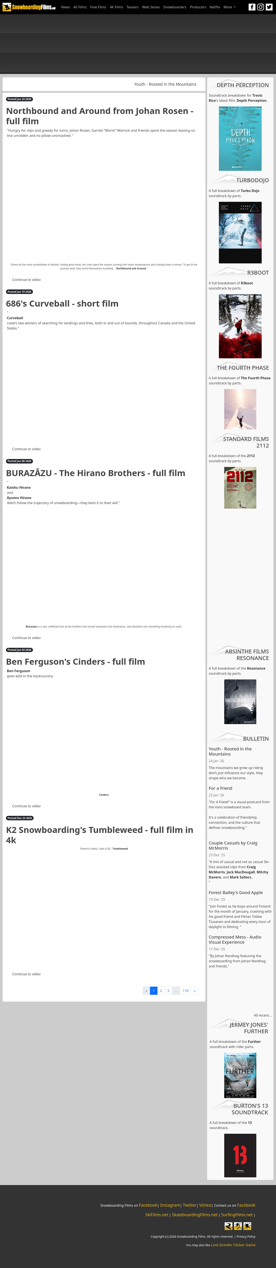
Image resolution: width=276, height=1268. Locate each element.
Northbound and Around (131, 268)
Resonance (256, 668)
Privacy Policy (246, 1236)
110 (185, 990)
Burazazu (31, 626)
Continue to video (26, 279)
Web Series (151, 7)
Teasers (132, 7)
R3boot (247, 283)
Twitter (189, 1205)
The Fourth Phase (256, 378)
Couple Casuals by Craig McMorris (233, 845)
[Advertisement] (138, 44)
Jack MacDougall (241, 872)
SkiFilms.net (156, 1215)
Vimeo (205, 1205)
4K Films (116, 7)
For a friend (221, 788)
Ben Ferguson (18, 671)
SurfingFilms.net (237, 1215)
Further (254, 1041)
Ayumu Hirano (19, 497)
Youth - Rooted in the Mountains (167, 84)
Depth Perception (251, 100)
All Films (80, 7)
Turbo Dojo (250, 190)
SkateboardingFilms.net (194, 1215)
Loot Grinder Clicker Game (233, 1244)
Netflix (215, 7)
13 (250, 1122)
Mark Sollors (240, 877)
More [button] (228, 7)
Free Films (98, 7)
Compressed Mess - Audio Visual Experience (235, 939)
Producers (198, 7)
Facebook (148, 1205)
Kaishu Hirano (19, 487)
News (65, 7)
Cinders (104, 794)
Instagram (170, 1205)
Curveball (15, 318)
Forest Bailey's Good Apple (236, 892)
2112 (251, 455)
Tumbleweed (120, 848)
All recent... (263, 1015)
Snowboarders (175, 7)
